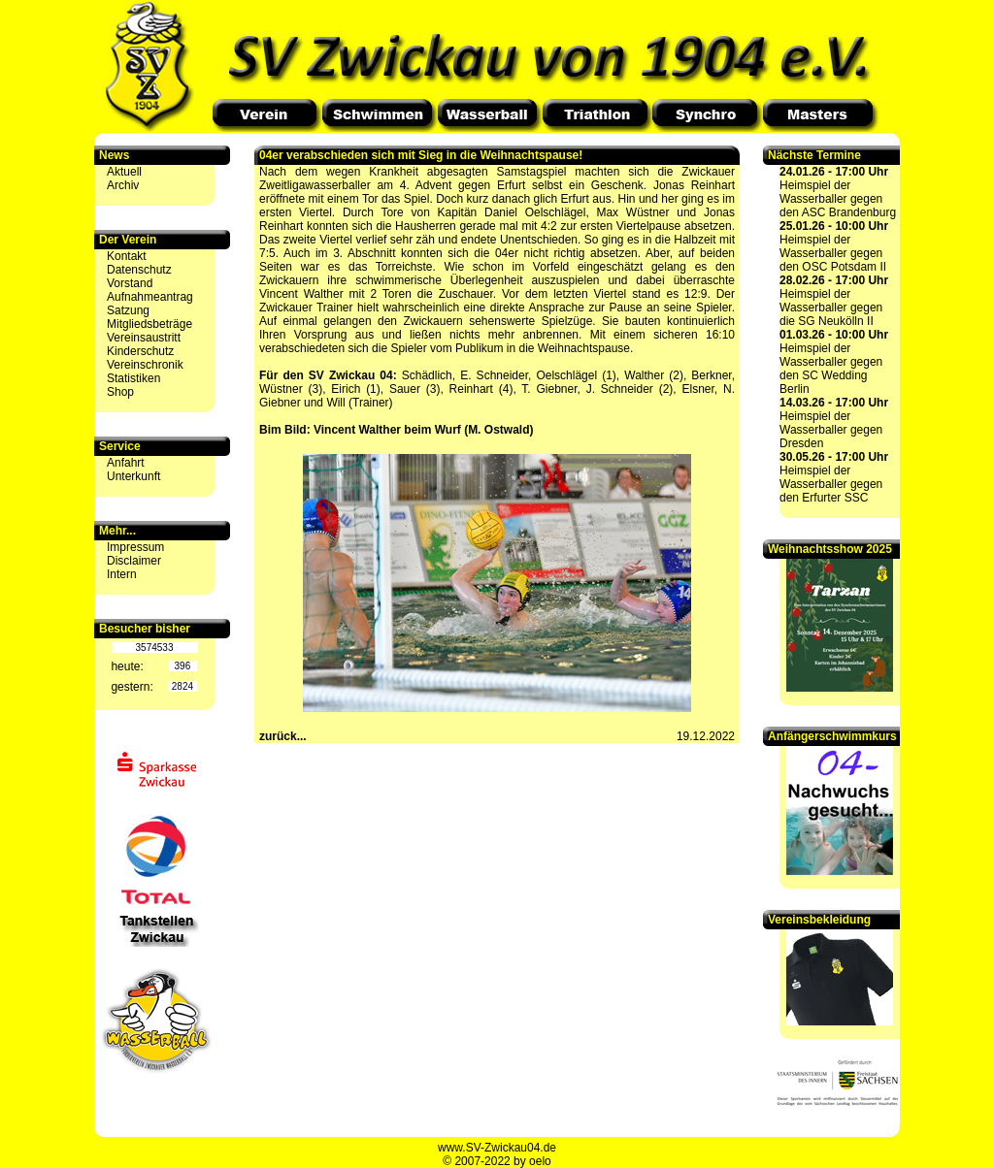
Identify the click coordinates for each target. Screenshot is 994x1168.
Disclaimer (134, 561)
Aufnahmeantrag (150, 297)
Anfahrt (126, 463)
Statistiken (133, 378)
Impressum (135, 547)
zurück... (283, 736)
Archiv (123, 185)
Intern (122, 574)
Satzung (128, 310)
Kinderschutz (140, 351)
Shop (120, 392)
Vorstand (129, 283)
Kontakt (127, 256)
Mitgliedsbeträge (149, 324)
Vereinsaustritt (144, 337)
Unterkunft (133, 476)
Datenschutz (139, 269)
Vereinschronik (145, 365)
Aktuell (124, 171)
